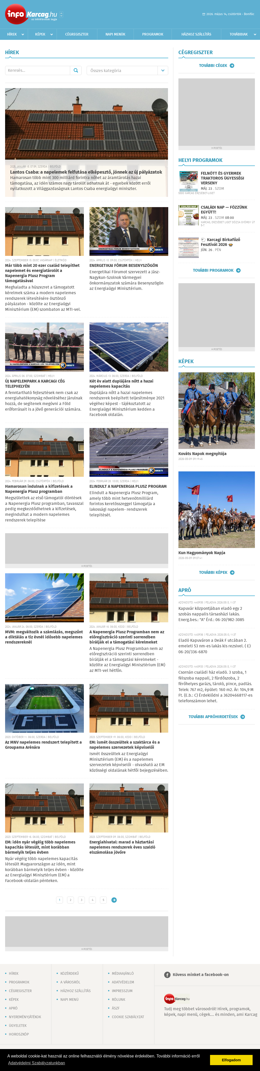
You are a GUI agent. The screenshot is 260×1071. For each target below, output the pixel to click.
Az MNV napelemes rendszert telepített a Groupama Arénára (43, 745)
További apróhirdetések (213, 717)
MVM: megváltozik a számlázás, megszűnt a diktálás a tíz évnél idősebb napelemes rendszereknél (44, 637)
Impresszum (122, 991)
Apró (13, 1008)
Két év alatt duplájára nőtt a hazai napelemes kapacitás (121, 384)
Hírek (12, 34)
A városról (70, 982)
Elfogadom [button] (231, 1060)
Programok (152, 34)
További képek (213, 572)
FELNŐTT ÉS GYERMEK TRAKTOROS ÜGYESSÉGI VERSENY (222, 178)
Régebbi (114, 900)
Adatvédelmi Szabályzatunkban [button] (36, 1063)
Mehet (76, 70)
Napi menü (69, 1000)
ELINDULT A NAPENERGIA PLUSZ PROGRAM (128, 486)
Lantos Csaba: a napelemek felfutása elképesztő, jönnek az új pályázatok (86, 172)
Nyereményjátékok (25, 1017)
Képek (40, 34)
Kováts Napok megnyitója (202, 454)
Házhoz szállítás (196, 34)
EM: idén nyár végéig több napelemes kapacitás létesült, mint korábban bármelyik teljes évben (40, 847)
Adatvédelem (123, 982)
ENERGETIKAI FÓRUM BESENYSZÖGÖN (123, 266)
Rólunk (118, 1000)
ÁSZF (116, 1008)
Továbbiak (239, 34)
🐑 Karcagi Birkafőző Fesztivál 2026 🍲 (220, 242)
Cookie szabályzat (128, 1017)
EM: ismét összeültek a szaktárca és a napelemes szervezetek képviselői (124, 745)
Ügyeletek (18, 1026)
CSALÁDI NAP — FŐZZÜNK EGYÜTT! (224, 210)
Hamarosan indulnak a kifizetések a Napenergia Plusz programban (39, 489)
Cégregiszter (76, 34)
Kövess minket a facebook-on (201, 975)
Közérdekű (69, 974)
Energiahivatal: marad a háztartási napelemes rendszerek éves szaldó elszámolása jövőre (122, 847)
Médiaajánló (123, 974)
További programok (213, 270)
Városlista (61, 14)
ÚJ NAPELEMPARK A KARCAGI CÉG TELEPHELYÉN (35, 384)
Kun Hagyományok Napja (201, 553)
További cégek (213, 65)
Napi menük (115, 34)
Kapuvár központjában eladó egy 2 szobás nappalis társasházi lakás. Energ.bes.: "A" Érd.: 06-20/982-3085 (211, 614)
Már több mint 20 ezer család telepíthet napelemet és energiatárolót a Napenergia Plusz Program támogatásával (42, 273)
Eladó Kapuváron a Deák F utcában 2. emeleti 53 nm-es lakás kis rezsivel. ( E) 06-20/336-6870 (214, 646)
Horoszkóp (19, 1034)
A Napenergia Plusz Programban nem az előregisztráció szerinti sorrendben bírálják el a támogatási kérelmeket (126, 637)
